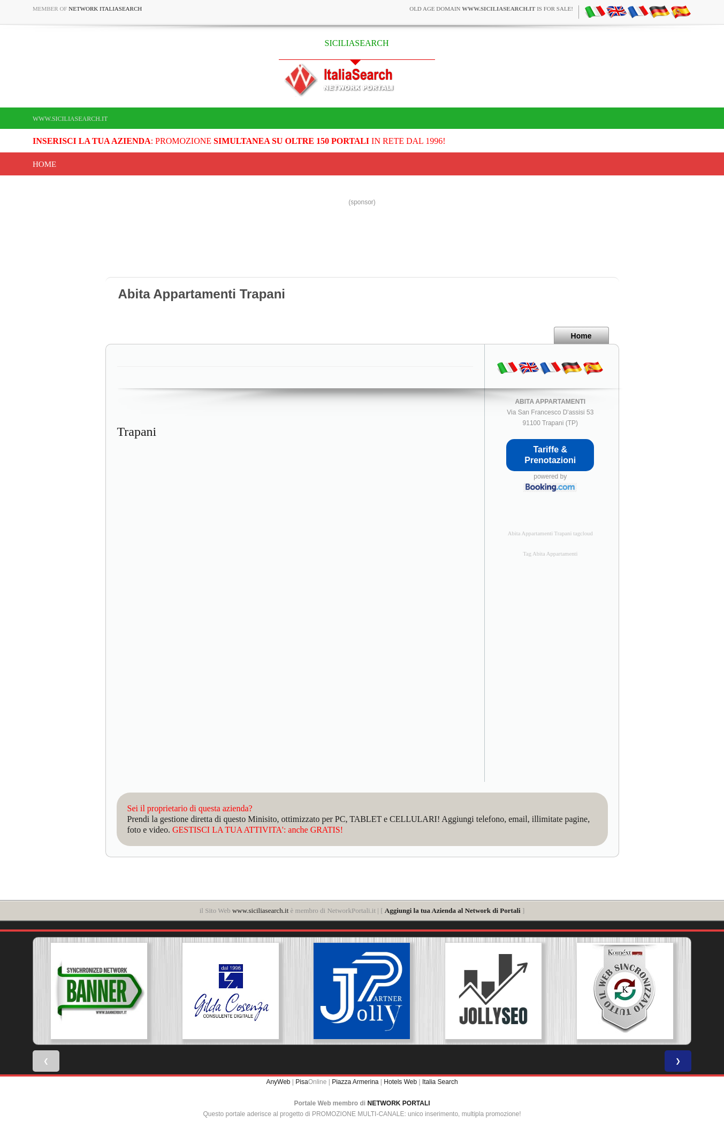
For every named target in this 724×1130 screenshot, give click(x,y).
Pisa (301, 1082)
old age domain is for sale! (491, 8)
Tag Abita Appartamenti (550, 554)
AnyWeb (278, 1082)
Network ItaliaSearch (105, 8)
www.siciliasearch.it (70, 118)
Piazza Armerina (355, 1082)
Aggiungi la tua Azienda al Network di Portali (453, 910)
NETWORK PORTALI (399, 1103)
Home (44, 164)
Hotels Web (400, 1082)
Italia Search (440, 1082)
